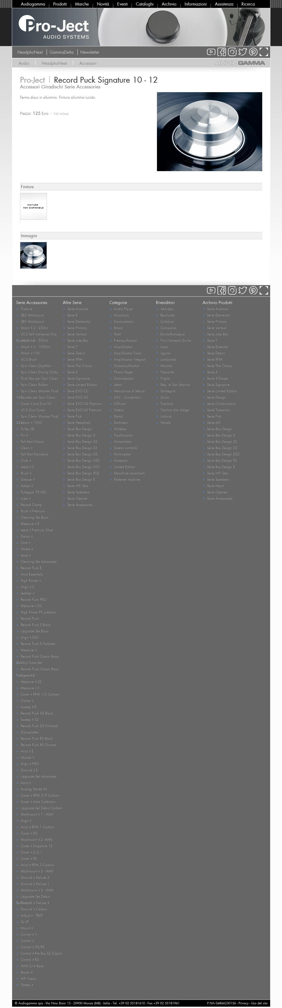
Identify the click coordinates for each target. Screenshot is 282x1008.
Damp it (24, 536)
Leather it (25, 592)
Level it (23, 555)
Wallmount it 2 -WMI (34, 839)
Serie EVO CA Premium (82, 403)
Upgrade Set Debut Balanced (33, 897)
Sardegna (165, 390)
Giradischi (119, 314)
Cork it (23, 542)
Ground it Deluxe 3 (32, 902)
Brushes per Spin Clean (35, 397)
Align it (23, 820)
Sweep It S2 (27, 719)
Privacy (244, 1003)
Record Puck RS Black (34, 738)
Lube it (23, 498)
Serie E (70, 314)
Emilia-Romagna (170, 333)
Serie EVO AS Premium (82, 409)
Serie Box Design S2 (80, 441)
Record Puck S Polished (35, 643)
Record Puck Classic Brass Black (37, 656)
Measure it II (27, 687)
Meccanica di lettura (127, 390)
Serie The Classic (77, 365)
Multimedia (120, 453)
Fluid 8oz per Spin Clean (37, 378)
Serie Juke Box (75, 340)
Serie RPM (72, 359)
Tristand (24, 308)
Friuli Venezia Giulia (173, 340)
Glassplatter (27, 731)
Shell (115, 333)
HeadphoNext (30, 52)
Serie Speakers (76, 491)
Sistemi (116, 409)
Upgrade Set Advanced (36, 776)
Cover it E (25, 675)
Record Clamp (29, 504)
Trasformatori (121, 435)
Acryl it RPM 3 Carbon (35, 864)
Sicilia (162, 397)
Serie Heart (213, 485)
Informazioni (196, 4)
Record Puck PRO (31, 599)
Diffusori (117, 403)
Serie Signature (76, 378)
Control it (25, 940)
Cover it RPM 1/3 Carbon (37, 694)
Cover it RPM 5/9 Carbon (37, 795)
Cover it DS (26, 833)
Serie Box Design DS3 (81, 466)
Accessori (87, 63)
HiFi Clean (26, 978)
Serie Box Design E (79, 479)
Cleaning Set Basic (32, 517)
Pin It (22, 435)
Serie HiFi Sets (75, 485)
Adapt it (24, 485)
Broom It (24, 972)
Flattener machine (124, 479)
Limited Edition (122, 466)
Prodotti (60, 4)
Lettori (115, 384)
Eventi (122, 4)
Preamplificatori (123, 340)
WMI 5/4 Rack (29, 965)
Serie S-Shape (215, 378)
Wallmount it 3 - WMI (34, 889)
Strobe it (24, 548)
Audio (23, 63)
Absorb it (25, 757)
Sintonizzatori (121, 378)
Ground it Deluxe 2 (32, 877)
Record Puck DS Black (34, 713)
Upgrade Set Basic (32, 630)
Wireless (117, 428)
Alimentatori (120, 441)
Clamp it (24, 700)
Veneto (163, 422)
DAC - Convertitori (124, 397)
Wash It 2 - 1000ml (33, 346)
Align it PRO (27, 763)
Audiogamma (33, 4)
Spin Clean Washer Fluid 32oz (37, 416)
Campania (166, 327)
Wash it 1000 (29, 422)
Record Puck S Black (33, 624)
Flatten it (24, 984)
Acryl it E (24, 750)
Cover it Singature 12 (34, 845)
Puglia (163, 378)
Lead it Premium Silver (34, 529)
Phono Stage (121, 371)
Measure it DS (29, 605)
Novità (103, 4)
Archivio (169, 4)
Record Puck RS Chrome (36, 744)
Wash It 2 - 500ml (32, 340)
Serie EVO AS (75, 397)
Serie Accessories (77, 504)
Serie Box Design (77, 428)
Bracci (116, 327)
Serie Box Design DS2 (81, 460)
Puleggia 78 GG (31, 491)
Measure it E (27, 523)
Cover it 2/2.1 (29, 852)
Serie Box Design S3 (80, 447)
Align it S (25, 586)
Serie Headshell (77, 422)
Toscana (164, 403)
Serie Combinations (219, 403)
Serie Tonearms (216, 409)
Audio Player (121, 308)
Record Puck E (29, 567)
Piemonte (165, 371)
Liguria (163, 352)
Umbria (163, 416)
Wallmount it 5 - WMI (34, 870)
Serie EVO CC (75, 390)
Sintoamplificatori (124, 365)
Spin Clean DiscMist (33, 365)
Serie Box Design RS (219, 460)
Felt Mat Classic (30, 441)
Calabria (165, 321)
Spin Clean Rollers (32, 384)
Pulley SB (25, 428)
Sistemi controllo (123, 447)
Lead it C (25, 466)
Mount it (24, 927)
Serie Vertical (75, 333)
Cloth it (23, 460)
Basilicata (165, 314)
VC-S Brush (26, 359)
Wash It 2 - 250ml (32, 327)
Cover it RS (26, 858)
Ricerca (248, 4)
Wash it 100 (27, 352)
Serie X (70, 371)
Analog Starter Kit (31, 788)
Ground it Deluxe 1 (32, 883)
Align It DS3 (27, 637)
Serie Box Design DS (80, 453)
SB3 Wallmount (30, 314)
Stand (115, 416)
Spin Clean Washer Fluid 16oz (37, 391)
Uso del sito (259, 1003)
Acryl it (23, 782)
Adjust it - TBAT (29, 915)
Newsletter (89, 52)
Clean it (24, 447)
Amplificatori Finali (125, 352)
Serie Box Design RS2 (81, 472)
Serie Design (214, 397)
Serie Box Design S (79, 435)
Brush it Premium (30, 510)
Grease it (25, 479)
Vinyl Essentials (29, 574)
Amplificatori (120, 346)
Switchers (118, 422)
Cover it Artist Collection (36, 801)
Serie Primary (75, 327)
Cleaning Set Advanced (36, 561)
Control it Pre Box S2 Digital (39, 953)
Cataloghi (145, 4)
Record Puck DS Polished (36, 725)
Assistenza (224, 4)
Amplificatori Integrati (127, 359)
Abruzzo (164, 308)
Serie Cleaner (75, 498)
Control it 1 (26, 934)
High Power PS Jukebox (36, 611)
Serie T (70, 346)
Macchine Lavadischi (127, 472)
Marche (82, 4)
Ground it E (27, 769)
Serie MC (211, 422)
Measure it (26, 649)
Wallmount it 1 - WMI (34, 814)
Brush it (23, 472)
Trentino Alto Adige (172, 409)
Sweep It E (26, 706)
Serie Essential (215, 346)
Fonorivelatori (121, 321)
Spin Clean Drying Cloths (37, 371)
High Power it (28, 580)
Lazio (162, 346)
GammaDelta (61, 52)
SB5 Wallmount (30, 321)
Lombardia (166, 359)
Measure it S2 (28, 681)
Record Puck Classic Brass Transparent (37, 669)
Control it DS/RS (30, 946)
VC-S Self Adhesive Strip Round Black (36, 334)
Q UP (22, 921)
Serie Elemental (76, 321)
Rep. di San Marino (173, 384)
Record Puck (27, 618)
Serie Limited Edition (80, 384)
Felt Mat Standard (32, 453)
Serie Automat (75, 308)
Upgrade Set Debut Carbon (39, 807)
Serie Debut (74, 352)
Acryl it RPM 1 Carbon (35, 826)
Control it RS (27, 959)
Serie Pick (72, 416)
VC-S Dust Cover (30, 409)
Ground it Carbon (31, 908)
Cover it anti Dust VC (33, 403)
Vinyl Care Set (29, 662)
